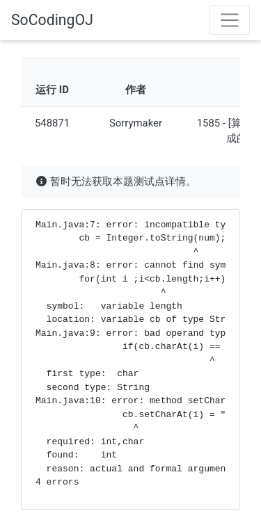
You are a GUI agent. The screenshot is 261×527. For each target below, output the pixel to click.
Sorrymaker (135, 123)
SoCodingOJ (52, 20)
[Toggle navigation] (229, 20)
